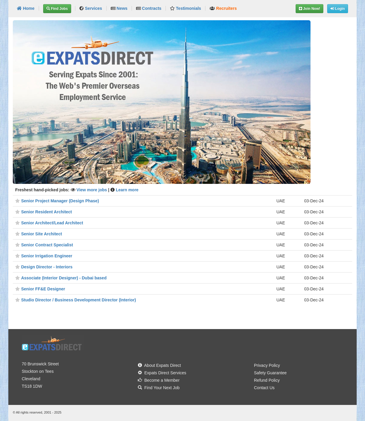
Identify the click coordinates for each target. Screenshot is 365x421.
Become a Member (159, 380)
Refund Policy (267, 380)
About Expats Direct (159, 365)
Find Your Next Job (159, 387)
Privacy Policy (267, 365)
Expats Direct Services (162, 372)
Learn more (127, 189)
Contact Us (264, 387)
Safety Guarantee (270, 372)
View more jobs (92, 189)
